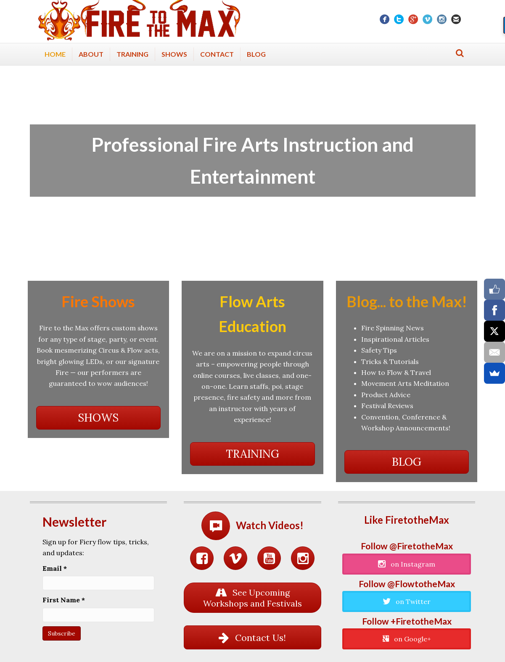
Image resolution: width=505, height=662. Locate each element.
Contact (217, 54)
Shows (174, 54)
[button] (98, 418)
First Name (63, 600)
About (91, 54)
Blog (256, 54)
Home (55, 54)
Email (54, 568)
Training (132, 54)
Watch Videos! (270, 525)
